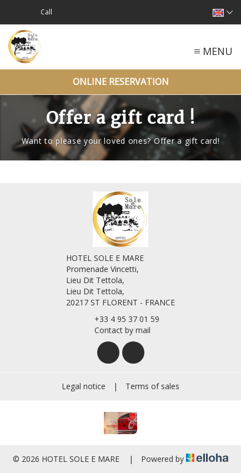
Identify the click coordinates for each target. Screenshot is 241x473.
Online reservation (121, 82)
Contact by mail (116, 330)
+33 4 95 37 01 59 (120, 319)
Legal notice (84, 386)
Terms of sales (152, 386)
